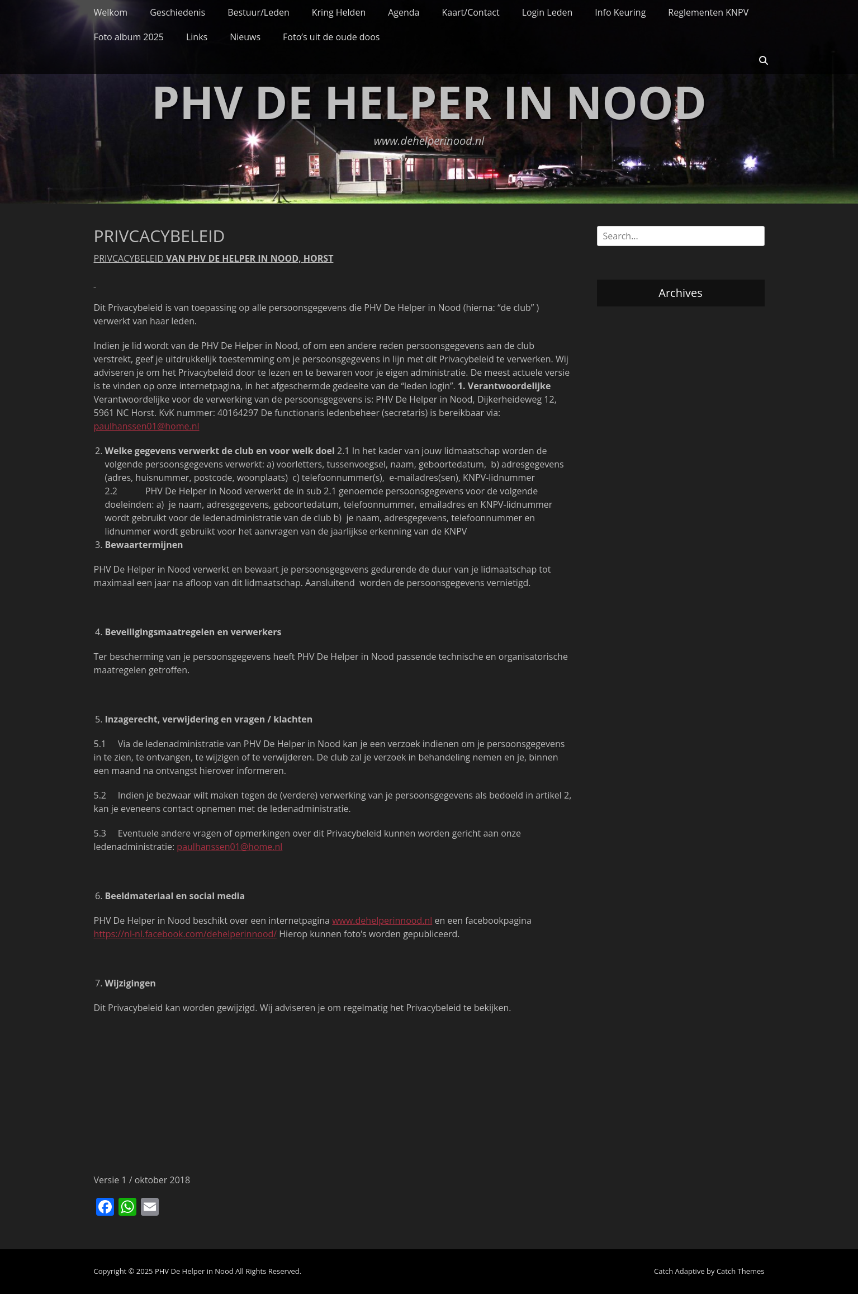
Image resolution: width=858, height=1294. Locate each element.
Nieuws (245, 37)
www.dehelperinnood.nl (382, 920)
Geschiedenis (177, 12)
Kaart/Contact (470, 12)
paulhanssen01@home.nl (147, 426)
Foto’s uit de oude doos (331, 37)
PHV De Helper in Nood (429, 101)
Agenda (403, 12)
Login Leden (547, 12)
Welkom (111, 12)
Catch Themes (741, 1271)
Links (196, 37)
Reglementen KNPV (708, 12)
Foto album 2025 (129, 37)
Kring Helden (339, 12)
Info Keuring (620, 12)
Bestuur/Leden (258, 12)
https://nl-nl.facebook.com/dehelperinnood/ (185, 934)
